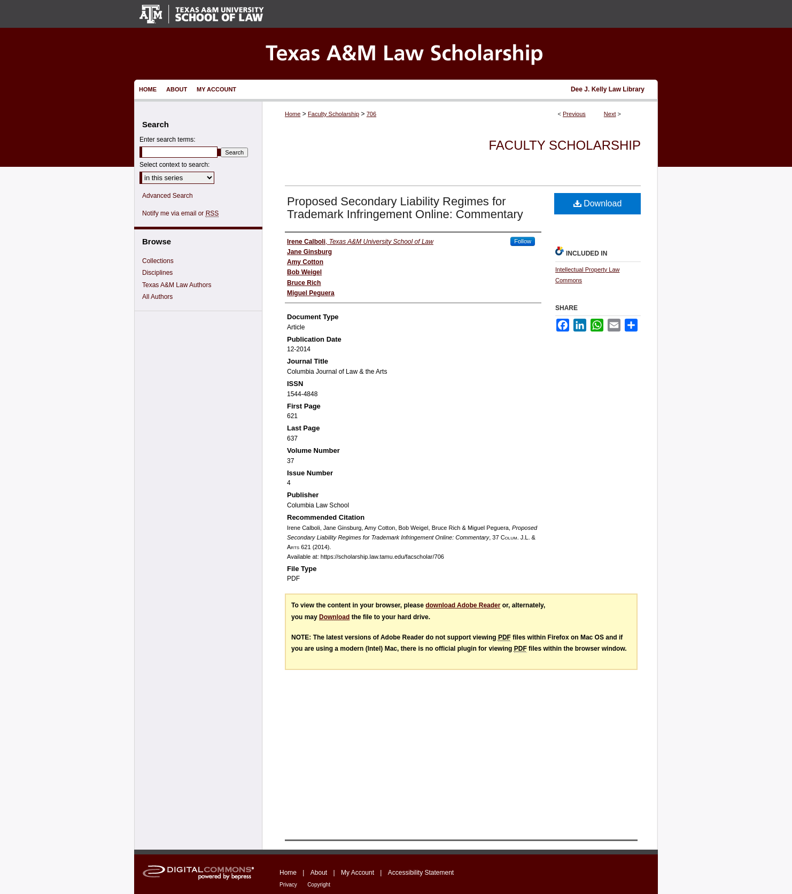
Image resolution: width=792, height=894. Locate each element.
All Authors (157, 296)
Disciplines (157, 272)
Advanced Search (167, 195)
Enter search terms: (167, 139)
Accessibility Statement (421, 872)
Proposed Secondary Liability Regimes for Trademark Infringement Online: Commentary (405, 208)
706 (371, 114)
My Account (357, 872)
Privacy (288, 885)
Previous (574, 114)
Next (610, 114)
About (318, 872)
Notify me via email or (180, 213)
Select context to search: (174, 164)
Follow (522, 241)
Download (597, 203)
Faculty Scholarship (333, 114)
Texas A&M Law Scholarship (396, 54)
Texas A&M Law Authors (176, 285)
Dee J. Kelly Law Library (608, 89)
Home (292, 114)
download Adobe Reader (462, 605)
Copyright (318, 885)
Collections (158, 261)
